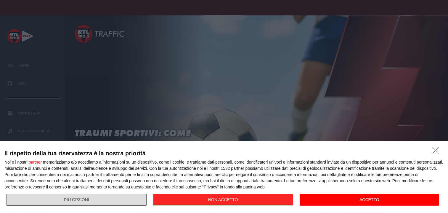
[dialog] (224, 177)
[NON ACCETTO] (437, 152)
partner (35, 162)
